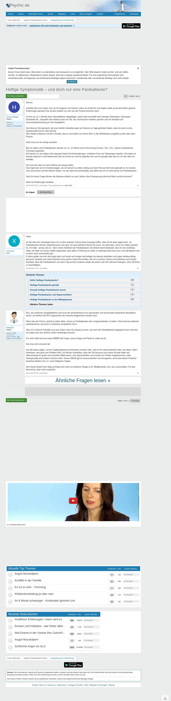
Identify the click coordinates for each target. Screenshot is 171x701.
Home (10, 14)
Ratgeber (62, 14)
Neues (21, 14)
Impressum (51, 685)
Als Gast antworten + (16, 96)
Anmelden (134, 14)
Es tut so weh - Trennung (30, 587)
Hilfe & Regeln (86, 14)
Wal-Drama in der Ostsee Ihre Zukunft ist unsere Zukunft (50, 632)
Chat (73, 14)
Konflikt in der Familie (28, 580)
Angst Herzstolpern (26, 573)
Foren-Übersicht (13, 658)
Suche (50, 14)
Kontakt (35, 685)
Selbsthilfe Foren (36, 14)
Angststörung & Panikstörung (62, 658)
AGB (86, 685)
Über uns (42, 685)
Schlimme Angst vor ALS (30, 646)
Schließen (72, 82)
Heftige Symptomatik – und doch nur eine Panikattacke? (56, 89)
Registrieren (120, 14)
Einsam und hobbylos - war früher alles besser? (44, 626)
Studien (100, 14)
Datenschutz (61, 685)
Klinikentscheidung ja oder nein (34, 593)
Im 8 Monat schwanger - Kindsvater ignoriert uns (45, 600)
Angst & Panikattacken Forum (35, 658)
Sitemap (112, 685)
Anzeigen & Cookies (75, 685)
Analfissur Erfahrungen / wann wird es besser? (44, 619)
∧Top (165, 698)
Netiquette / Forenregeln (98, 685)
